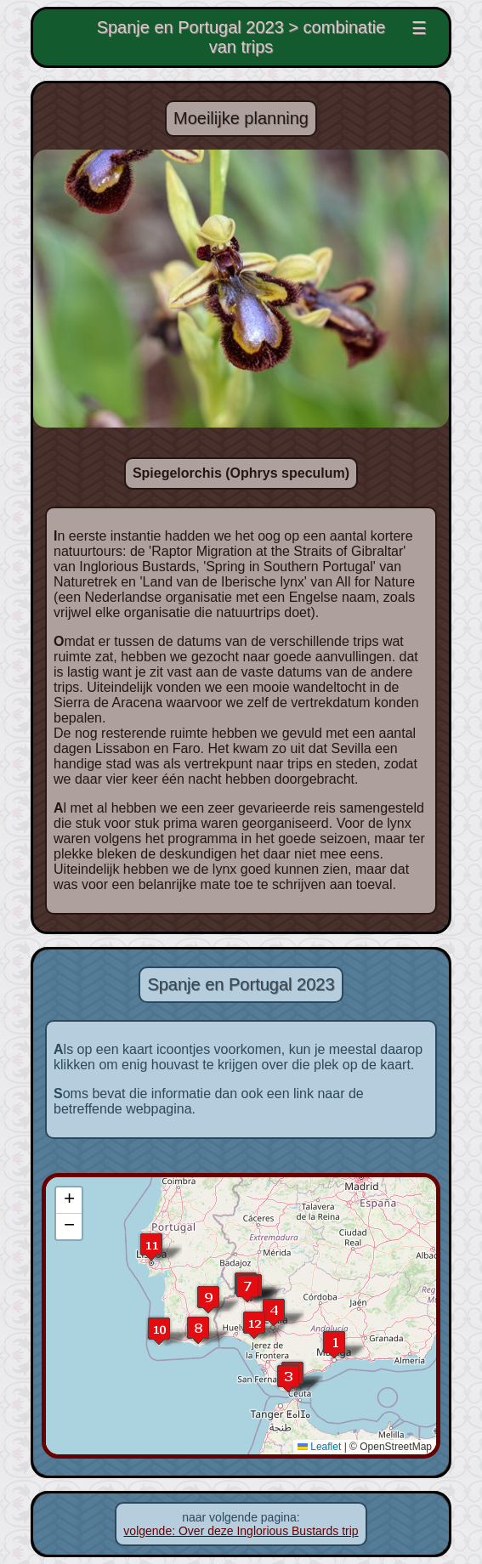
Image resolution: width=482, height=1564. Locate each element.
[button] (334, 1344)
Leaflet (323, 1447)
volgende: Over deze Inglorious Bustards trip (240, 1531)
